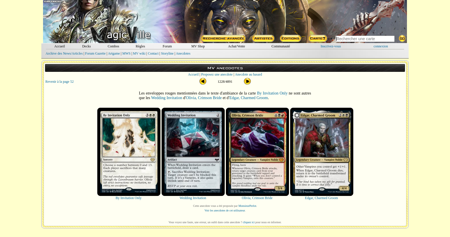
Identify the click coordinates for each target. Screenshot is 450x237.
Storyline (167, 53)
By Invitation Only (272, 93)
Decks (86, 46)
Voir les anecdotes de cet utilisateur (224, 210)
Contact (153, 53)
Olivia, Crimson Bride (204, 98)
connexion (381, 46)
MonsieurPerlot (247, 205)
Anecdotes (183, 53)
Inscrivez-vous (331, 46)
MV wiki (139, 53)
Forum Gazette (95, 53)
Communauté (280, 46)
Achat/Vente (236, 46)
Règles (140, 46)
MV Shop (198, 46)
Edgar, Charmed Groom (248, 98)
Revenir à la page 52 (59, 82)
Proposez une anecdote (217, 74)
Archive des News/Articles (64, 53)
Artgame (114, 53)
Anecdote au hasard (248, 74)
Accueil (59, 46)
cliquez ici (249, 222)
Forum (167, 46)
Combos (113, 46)
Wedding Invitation (166, 98)
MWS (126, 53)
